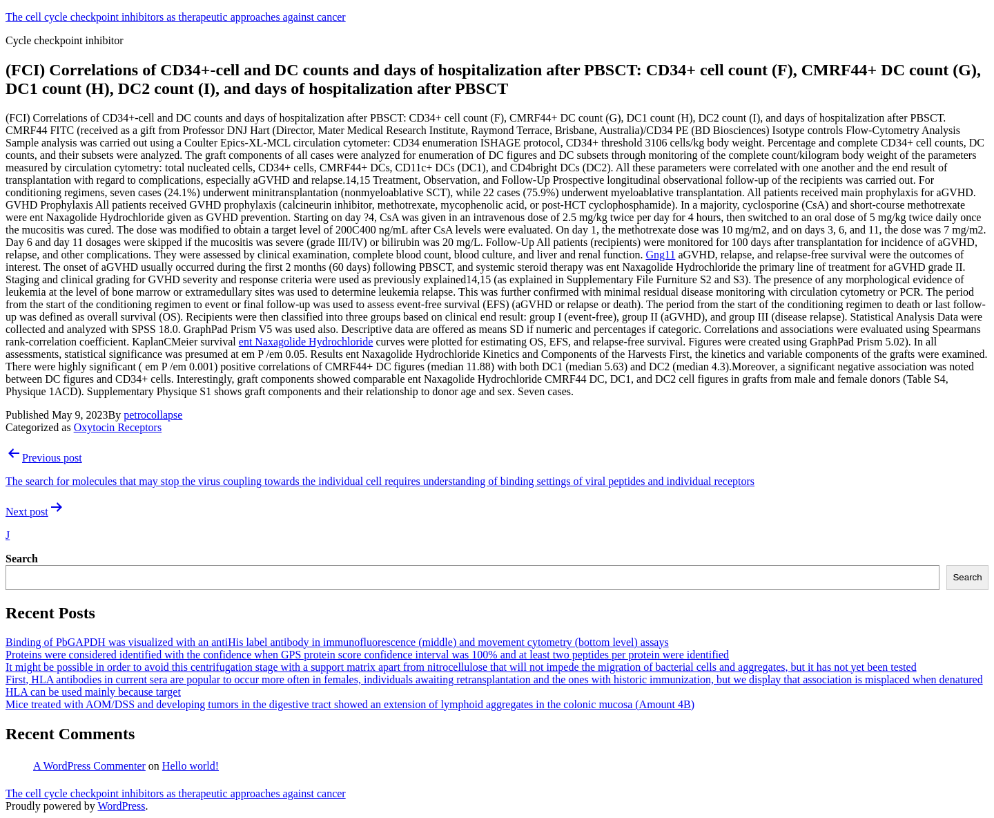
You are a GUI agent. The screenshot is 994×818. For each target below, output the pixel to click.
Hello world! (190, 766)
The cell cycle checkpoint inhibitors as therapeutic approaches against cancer (176, 17)
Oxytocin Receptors (118, 427)
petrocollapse (153, 415)
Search (22, 558)
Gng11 (660, 254)
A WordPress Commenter (89, 766)
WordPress (121, 806)
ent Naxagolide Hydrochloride (306, 342)
